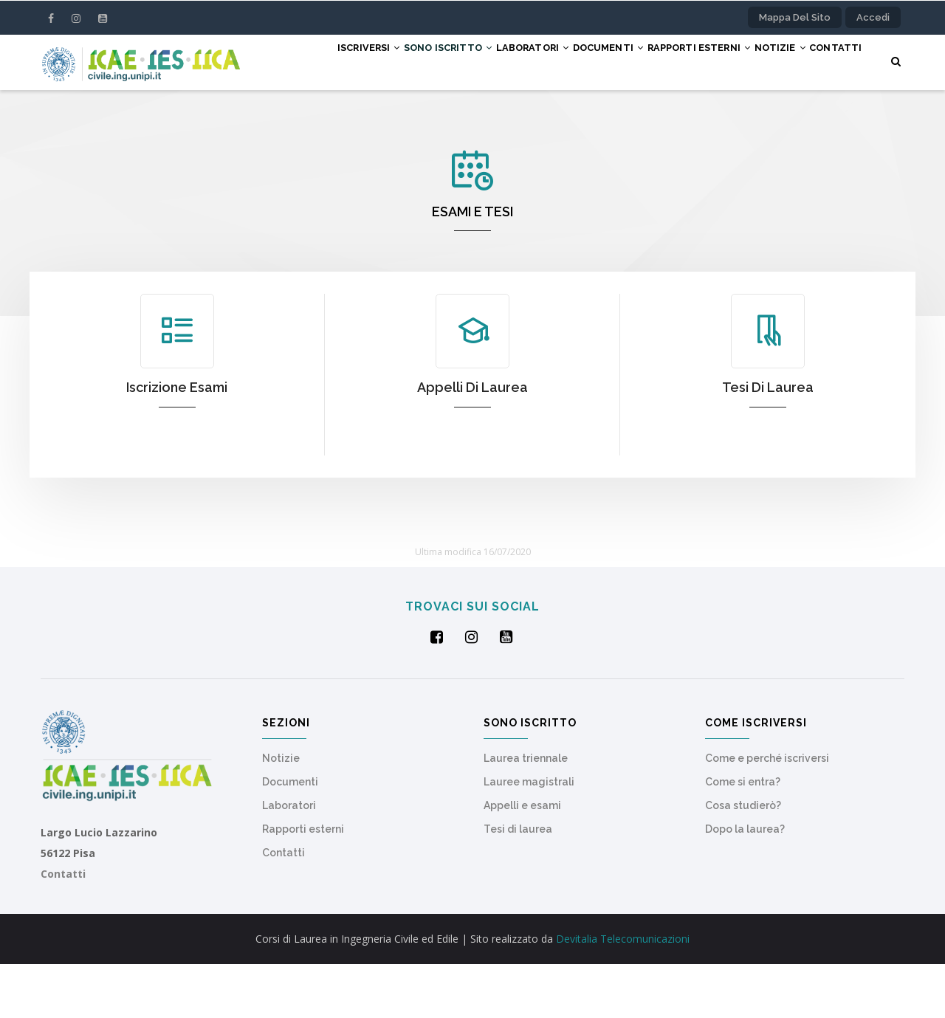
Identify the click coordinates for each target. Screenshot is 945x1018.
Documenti (579, 61)
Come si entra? (742, 836)
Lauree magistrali (529, 836)
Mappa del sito (795, 17)
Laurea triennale (526, 812)
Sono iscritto (394, 61)
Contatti (295, 116)
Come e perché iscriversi (767, 812)
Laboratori (492, 61)
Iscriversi (301, 61)
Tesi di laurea (768, 441)
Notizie (776, 61)
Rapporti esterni (682, 61)
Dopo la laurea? (745, 883)
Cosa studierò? (743, 859)
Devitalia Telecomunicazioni (623, 993)
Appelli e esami (522, 859)
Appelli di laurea (472, 441)
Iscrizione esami (176, 441)
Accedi (873, 17)
